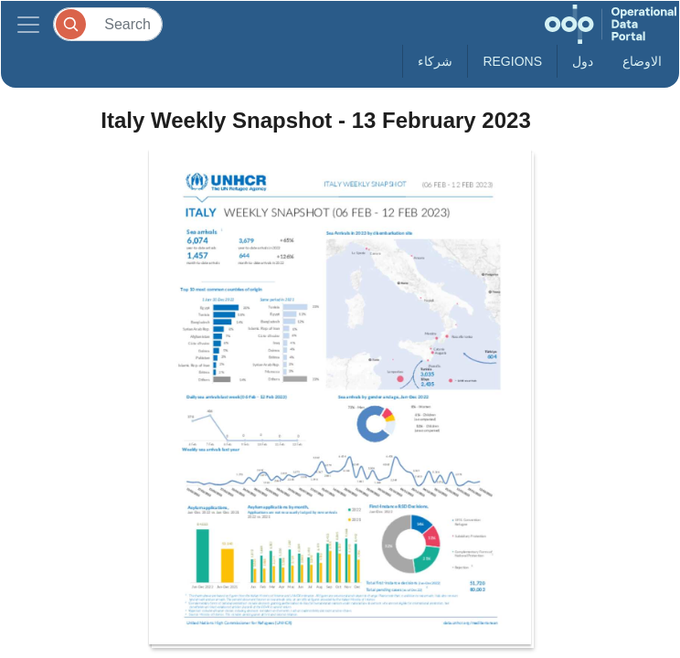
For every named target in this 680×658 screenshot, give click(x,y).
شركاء (435, 61)
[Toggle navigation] (28, 24)
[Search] (108, 24)
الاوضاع (642, 61)
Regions (512, 61)
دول (582, 61)
